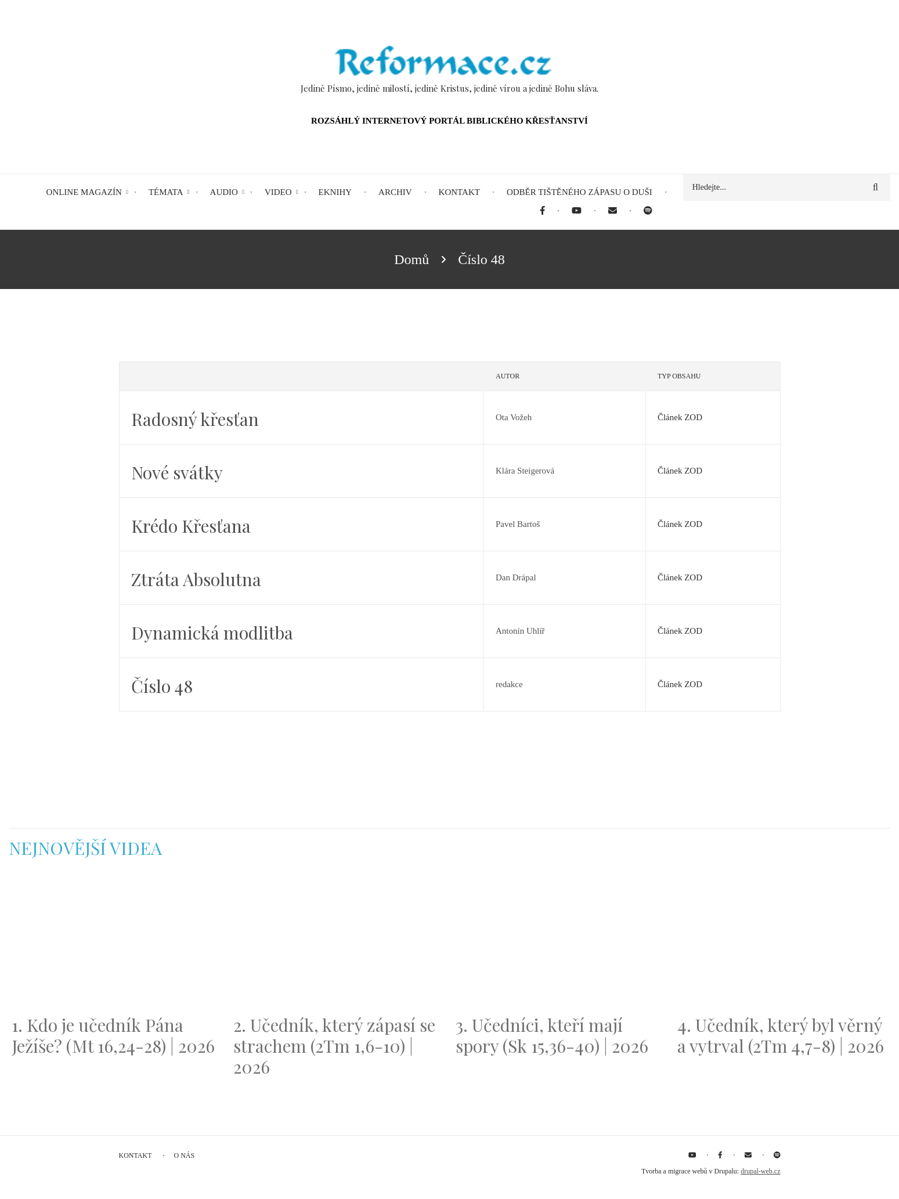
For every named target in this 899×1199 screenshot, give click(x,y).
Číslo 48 (162, 686)
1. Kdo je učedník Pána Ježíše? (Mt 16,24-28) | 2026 (113, 1035)
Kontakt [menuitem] (459, 192)
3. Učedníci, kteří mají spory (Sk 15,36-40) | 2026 (552, 1035)
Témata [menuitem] (166, 192)
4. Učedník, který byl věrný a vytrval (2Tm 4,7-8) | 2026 (780, 1035)
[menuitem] (542, 211)
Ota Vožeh (514, 417)
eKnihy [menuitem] (335, 192)
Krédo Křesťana (191, 525)
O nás (184, 1155)
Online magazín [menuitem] (84, 192)
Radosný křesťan (195, 419)
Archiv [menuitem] (395, 192)
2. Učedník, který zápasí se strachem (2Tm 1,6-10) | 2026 (334, 1045)
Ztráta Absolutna (196, 579)
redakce (509, 684)
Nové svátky (177, 472)
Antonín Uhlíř (520, 630)
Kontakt (135, 1155)
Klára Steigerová (525, 470)
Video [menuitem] (278, 192)
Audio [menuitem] (224, 192)
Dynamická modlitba (212, 632)
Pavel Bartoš (518, 524)
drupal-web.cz (760, 1171)
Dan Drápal (516, 577)
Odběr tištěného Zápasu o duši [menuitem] (579, 192)
